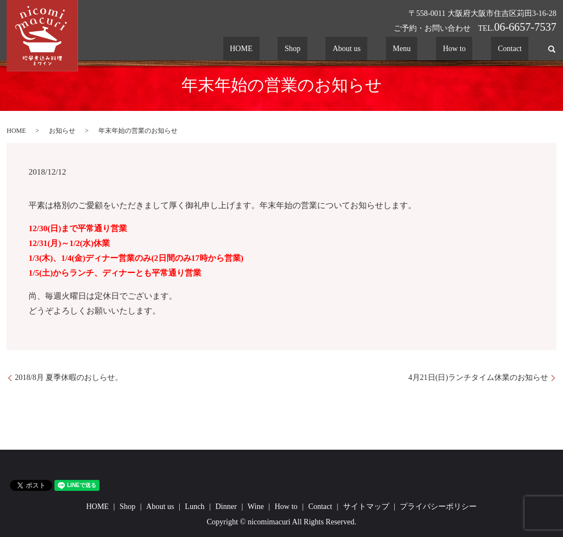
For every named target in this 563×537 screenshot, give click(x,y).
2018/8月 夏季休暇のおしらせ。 (69, 377)
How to (475, 49)
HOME (316, 49)
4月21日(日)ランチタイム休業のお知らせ (478, 377)
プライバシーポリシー (438, 506)
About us (394, 49)
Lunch (195, 506)
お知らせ (62, 131)
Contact (517, 49)
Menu (436, 49)
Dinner (226, 506)
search (551, 49)
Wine (255, 506)
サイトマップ (366, 506)
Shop (354, 49)
